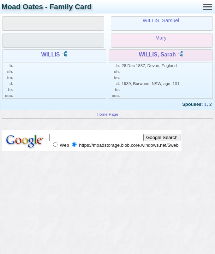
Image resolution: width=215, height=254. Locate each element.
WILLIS (50, 55)
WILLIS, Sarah (157, 55)
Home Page (108, 114)
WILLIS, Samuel (161, 20)
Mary (161, 38)
